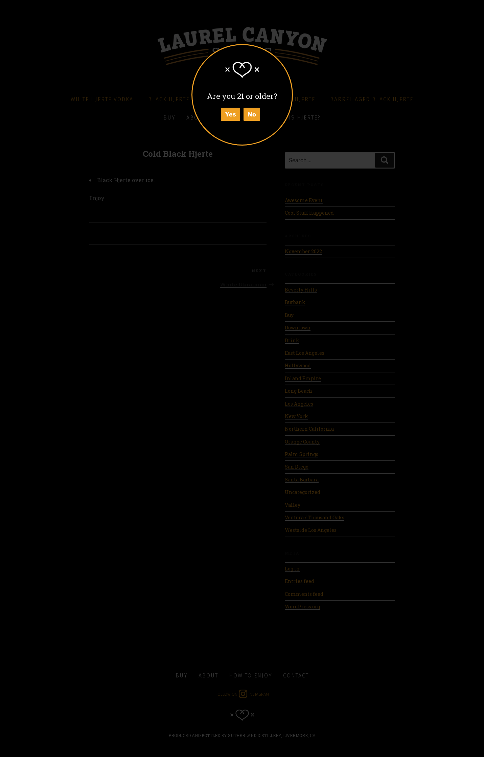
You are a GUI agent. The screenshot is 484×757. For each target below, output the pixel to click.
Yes (230, 114)
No (252, 114)
